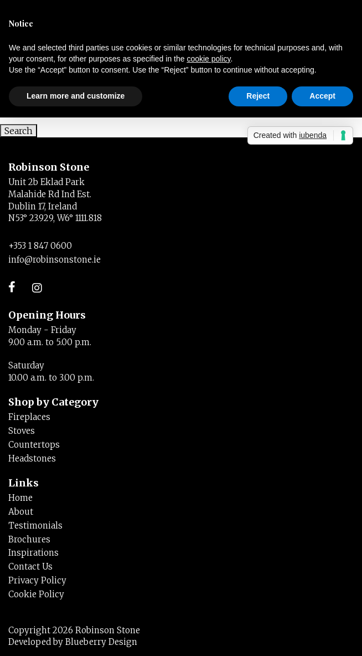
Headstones (32, 458)
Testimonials (35, 525)
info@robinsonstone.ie (54, 259)
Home (20, 498)
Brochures (29, 539)
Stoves (21, 431)
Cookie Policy (36, 594)
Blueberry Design (101, 642)
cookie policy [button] (208, 58)
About (20, 511)
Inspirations (33, 552)
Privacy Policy (37, 580)
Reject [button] (258, 95)
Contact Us (30, 566)
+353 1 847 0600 (40, 245)
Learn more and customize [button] (76, 95)
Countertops (34, 444)
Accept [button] (322, 95)
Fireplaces (29, 417)
